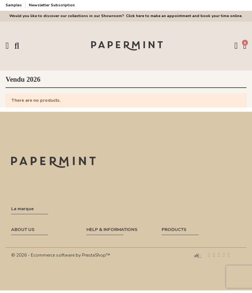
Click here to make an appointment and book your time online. (184, 16)
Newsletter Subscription (52, 5)
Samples (14, 5)
